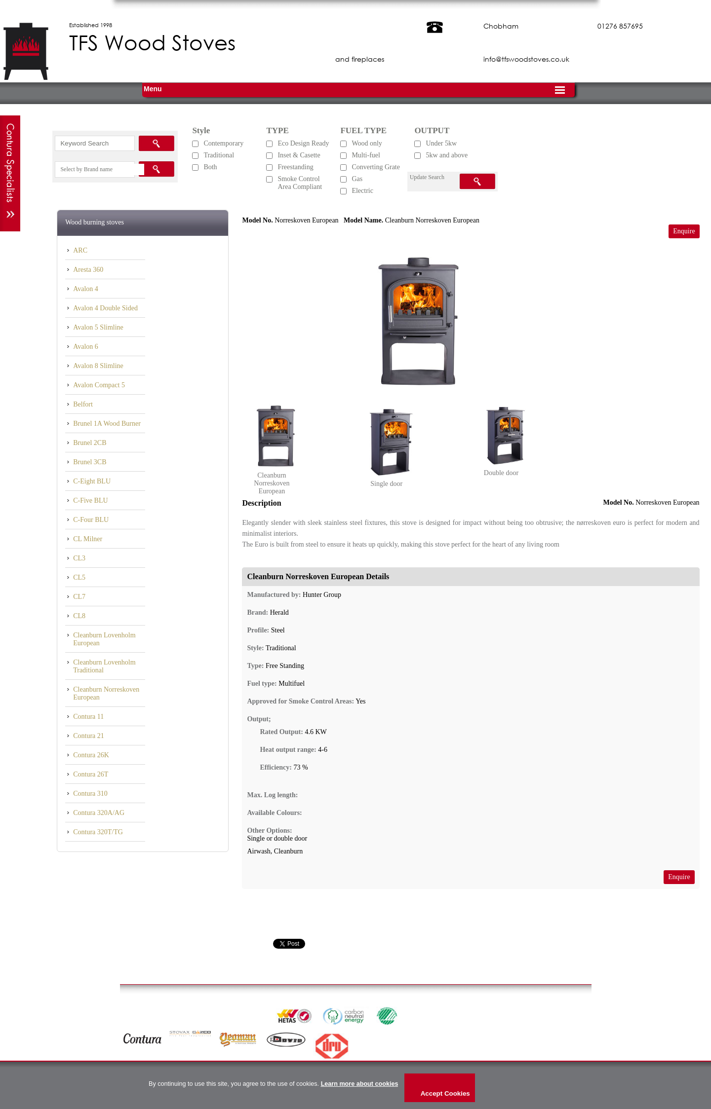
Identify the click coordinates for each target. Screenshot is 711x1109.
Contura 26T (90, 774)
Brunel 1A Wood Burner (107, 423)
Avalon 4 (85, 289)
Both (210, 167)
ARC (80, 250)
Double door (501, 473)
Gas (357, 179)
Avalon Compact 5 (99, 385)
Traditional (218, 155)
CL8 (79, 616)
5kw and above (447, 155)
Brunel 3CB (89, 462)
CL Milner (87, 539)
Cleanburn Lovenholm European (104, 639)
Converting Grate (376, 167)
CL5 (79, 577)
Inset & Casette (298, 155)
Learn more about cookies (359, 1083)
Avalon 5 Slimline (98, 327)
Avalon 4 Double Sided (105, 308)
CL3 (79, 558)
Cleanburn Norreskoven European (106, 693)
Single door (386, 483)
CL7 (79, 596)
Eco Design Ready (303, 143)
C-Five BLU (90, 500)
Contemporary (223, 143)
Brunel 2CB (89, 442)
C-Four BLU (91, 519)
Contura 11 (88, 716)
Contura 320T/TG (98, 832)
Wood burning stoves (94, 222)
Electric (362, 190)
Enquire (684, 231)
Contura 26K (91, 755)
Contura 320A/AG (98, 812)
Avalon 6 (85, 346)
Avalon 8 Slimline (98, 366)
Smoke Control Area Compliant (299, 182)
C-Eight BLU (92, 481)
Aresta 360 (88, 269)
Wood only (367, 143)
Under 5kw (441, 143)
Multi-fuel (366, 155)
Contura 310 (90, 793)
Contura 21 (88, 735)
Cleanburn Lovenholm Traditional (104, 666)
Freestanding (295, 167)
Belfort (83, 404)
